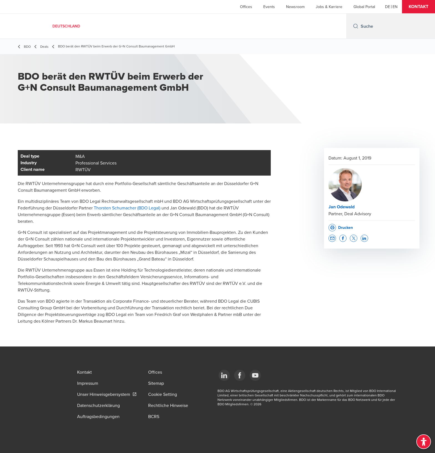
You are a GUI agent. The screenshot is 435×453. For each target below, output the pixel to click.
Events (269, 6)
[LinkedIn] (224, 375)
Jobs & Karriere (329, 6)
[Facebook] (239, 375)
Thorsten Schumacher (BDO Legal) (127, 208)
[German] (387, 6)
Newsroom (295, 6)
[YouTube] (255, 375)
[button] (418, 6)
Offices (246, 6)
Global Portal (364, 6)
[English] (395, 6)
